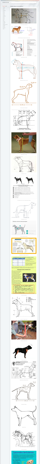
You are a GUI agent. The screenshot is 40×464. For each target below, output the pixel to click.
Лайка (4, 8)
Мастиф (4, 21)
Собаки (4, 23)
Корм (3, 11)
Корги (3, 9)
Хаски (3, 19)
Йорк (3, 20)
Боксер (4, 26)
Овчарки (4, 25)
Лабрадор (4, 10)
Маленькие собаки (5, 24)
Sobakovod (5, 2)
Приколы (4, 7)
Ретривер (4, 22)
